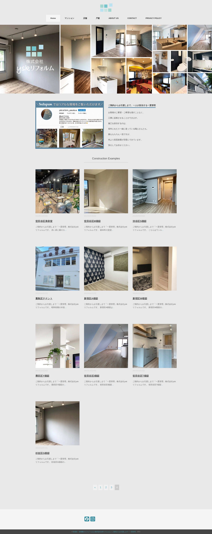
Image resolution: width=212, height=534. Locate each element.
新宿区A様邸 (91, 298)
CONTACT (132, 18)
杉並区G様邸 (42, 453)
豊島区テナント (43, 298)
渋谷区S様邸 (139, 221)
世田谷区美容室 (43, 221)
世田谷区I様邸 (91, 376)
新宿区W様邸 (140, 298)
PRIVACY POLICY (154, 18)
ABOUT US (114, 18)
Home (53, 18)
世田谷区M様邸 (92, 221)
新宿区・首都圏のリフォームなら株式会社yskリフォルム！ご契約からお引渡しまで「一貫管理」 (105, 532)
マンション (69, 18)
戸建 (98, 18)
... (65, 230)
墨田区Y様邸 (42, 376)
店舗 (85, 18)
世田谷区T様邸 (141, 376)
